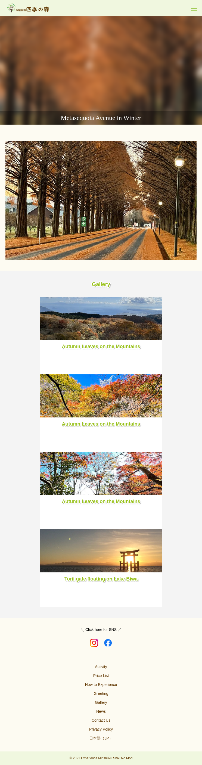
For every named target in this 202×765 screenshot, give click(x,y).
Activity (101, 666)
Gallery (101, 702)
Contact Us (101, 720)
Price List (101, 675)
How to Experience (101, 684)
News (101, 711)
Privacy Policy (101, 729)
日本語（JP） (101, 738)
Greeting (101, 693)
